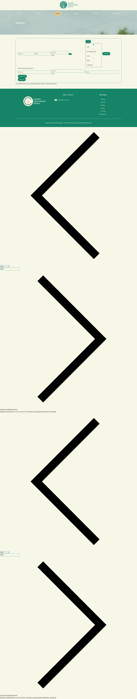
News (76, 13)
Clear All (22, 76)
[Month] (4, 266)
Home (19, 13)
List (88, 41)
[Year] (10, 268)
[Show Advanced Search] (70, 54)
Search (106, 54)
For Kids (95, 13)
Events (57, 13)
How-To (38, 13)
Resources (116, 13)
